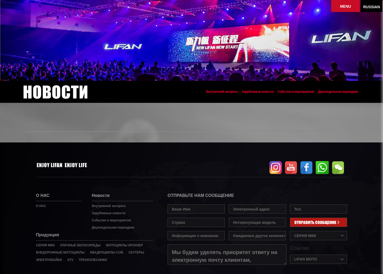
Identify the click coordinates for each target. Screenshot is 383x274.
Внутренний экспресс (222, 92)
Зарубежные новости (257, 92)
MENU (345, 6)
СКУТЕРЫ (136, 252)
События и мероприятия (295, 92)
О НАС (41, 206)
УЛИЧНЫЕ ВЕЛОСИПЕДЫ (80, 245)
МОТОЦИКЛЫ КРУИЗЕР (124, 245)
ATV (70, 260)
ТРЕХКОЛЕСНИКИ (93, 260)
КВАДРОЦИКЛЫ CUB (106, 252)
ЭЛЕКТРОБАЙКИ (49, 260)
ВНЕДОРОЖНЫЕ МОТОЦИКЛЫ (60, 252)
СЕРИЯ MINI (45, 245)
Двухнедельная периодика (338, 92)
